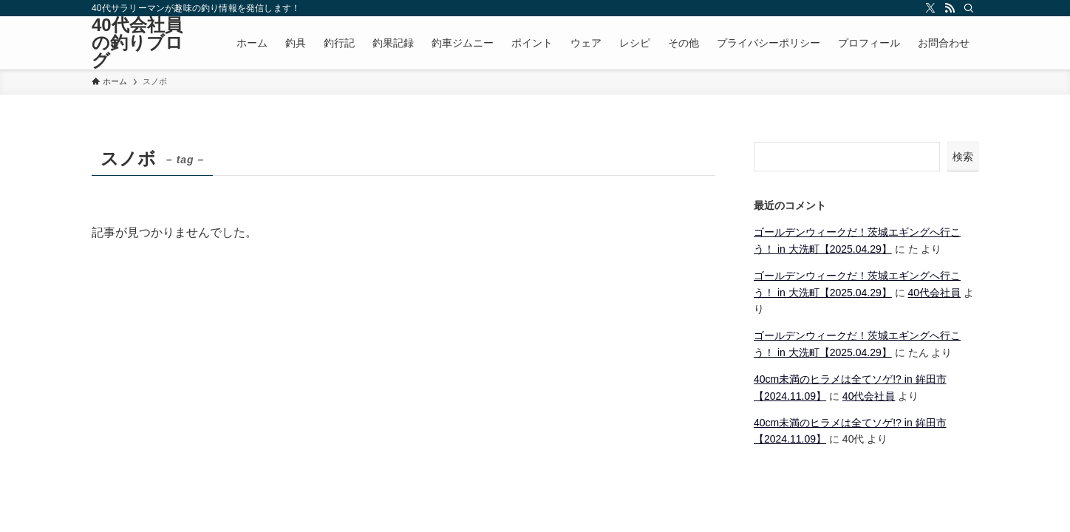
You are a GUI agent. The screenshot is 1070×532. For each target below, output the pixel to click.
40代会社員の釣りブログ (137, 42)
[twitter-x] (930, 8)
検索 (963, 157)
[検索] (968, 8)
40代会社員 (934, 293)
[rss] (949, 8)
